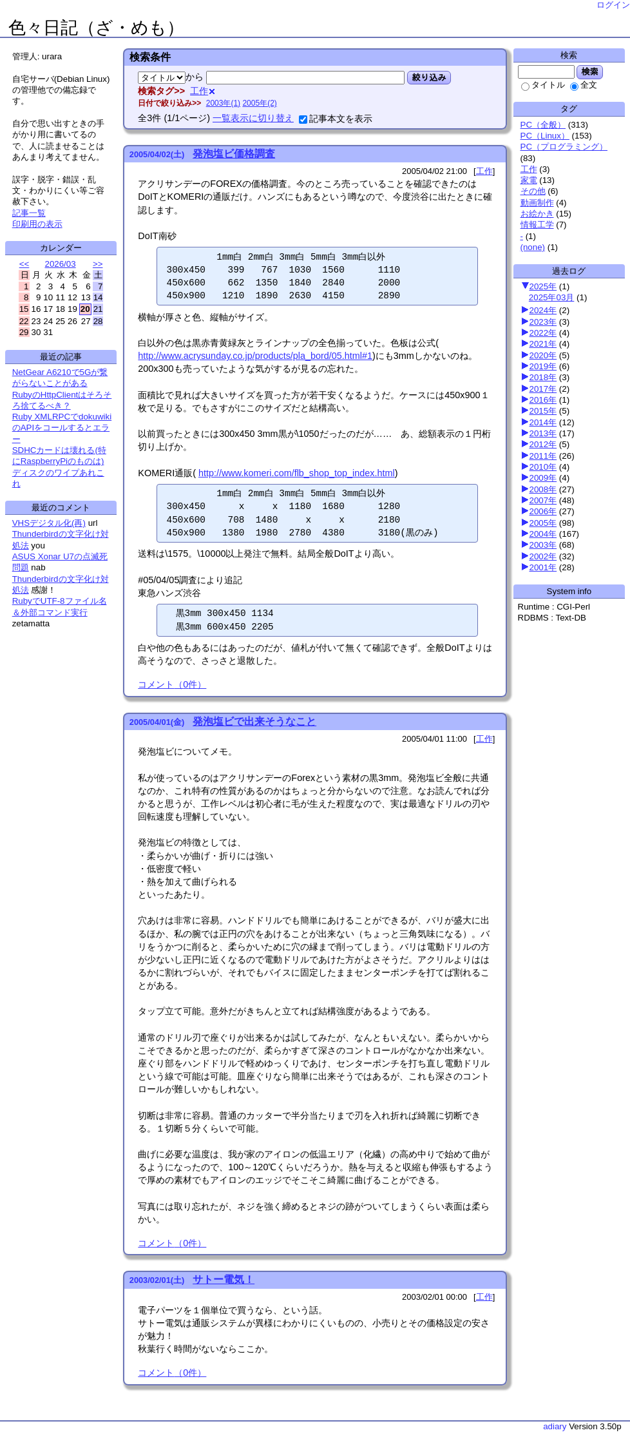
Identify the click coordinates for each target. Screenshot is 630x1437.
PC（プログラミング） (564, 146)
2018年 (543, 377)
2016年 (543, 400)
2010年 (543, 467)
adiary (554, 1426)
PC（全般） (543, 125)
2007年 (543, 500)
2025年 (543, 286)
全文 (583, 85)
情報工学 (537, 224)
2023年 (543, 322)
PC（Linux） (544, 135)
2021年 (543, 344)
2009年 (543, 478)
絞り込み (429, 77)
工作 (528, 169)
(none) (533, 247)
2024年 (543, 310)
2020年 (543, 355)
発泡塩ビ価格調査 (234, 153)
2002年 (543, 556)
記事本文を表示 (335, 118)
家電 (528, 180)
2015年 (543, 411)
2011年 (543, 456)
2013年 (543, 433)
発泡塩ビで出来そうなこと (254, 721)
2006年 (543, 511)
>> (98, 264)
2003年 (543, 545)
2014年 (543, 422)
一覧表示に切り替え (253, 118)
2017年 (543, 389)
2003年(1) (223, 103)
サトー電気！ (223, 1279)
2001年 (543, 567)
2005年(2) (259, 103)
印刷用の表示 (37, 224)
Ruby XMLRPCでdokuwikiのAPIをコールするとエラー (61, 428)
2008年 (543, 489)
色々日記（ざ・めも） (96, 27)
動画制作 (537, 202)
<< (24, 264)
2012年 (543, 444)
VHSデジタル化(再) (49, 523)
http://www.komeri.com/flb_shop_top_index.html (296, 473)
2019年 (543, 366)
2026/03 (59, 264)
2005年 (543, 523)
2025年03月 (551, 297)
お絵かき (537, 213)
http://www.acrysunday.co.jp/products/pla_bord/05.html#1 (255, 356)
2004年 (543, 534)
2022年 (543, 333)
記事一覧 (29, 213)
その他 (533, 191)
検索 (589, 71)
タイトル (543, 85)
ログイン (613, 5)
